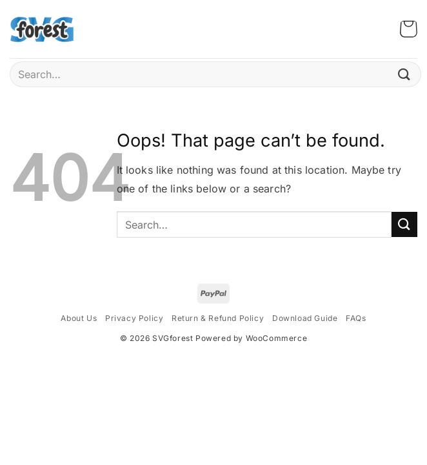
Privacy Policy (134, 318)
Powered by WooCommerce (251, 338)
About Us (79, 318)
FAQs (356, 318)
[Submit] (404, 74)
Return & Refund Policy (218, 318)
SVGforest (172, 338)
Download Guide (304, 318)
